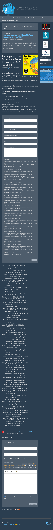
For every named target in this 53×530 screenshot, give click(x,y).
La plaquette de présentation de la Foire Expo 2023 (19, 432)
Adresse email (9, 129)
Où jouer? (21, 17)
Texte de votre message (8, 462)
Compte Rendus (43, 17)
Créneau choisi (7, 159)
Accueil (4, 17)
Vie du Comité (28, 17)
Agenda (4, 20)
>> (49, 60)
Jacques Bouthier (6, 68)
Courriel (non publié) (8, 452)
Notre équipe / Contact (12, 17)
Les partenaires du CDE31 (13, 20)
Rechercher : (43, 57)
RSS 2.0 (18, 524)
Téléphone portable (10, 135)
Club (5, 141)
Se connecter (11, 524)
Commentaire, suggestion (9, 147)
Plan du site (5, 524)
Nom (7, 123)
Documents (35, 17)
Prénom (8, 118)
